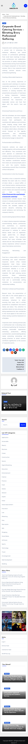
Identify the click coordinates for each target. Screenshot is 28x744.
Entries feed (5, 645)
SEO (3, 528)
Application (5, 437)
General (4, 492)
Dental (4, 461)
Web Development (7, 560)
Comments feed (6, 649)
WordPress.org (6, 653)
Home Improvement (7, 504)
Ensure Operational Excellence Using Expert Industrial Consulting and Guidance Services (12, 584)
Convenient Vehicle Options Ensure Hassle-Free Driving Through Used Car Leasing (13, 604)
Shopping (4, 532)
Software (4, 540)
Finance (4, 481)
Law (3, 512)
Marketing (5, 516)
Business (4, 449)
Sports (4, 544)
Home (3, 500)
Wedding (4, 564)
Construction (5, 457)
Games (4, 489)
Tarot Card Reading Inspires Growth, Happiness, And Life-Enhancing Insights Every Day (13, 576)
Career (4, 453)
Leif (8, 42)
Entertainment (6, 473)
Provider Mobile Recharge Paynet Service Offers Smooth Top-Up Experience (14, 710)
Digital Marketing (7, 465)
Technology (5, 548)
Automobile (5, 441)
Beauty (4, 445)
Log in (3, 642)
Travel (3, 552)
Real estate (5, 524)
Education (5, 469)
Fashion (4, 477)
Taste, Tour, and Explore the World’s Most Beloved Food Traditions (12, 406)
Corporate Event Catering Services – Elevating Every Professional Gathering (13, 32)
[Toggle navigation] (2, 6)
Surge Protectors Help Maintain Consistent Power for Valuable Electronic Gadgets (13, 596)
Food (4, 23)
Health (4, 496)
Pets (3, 520)
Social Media (5, 536)
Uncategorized (6, 556)
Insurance (5, 508)
